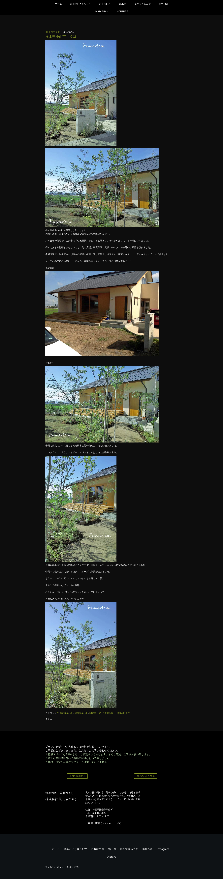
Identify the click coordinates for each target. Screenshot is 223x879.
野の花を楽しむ (65, 713)
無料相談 (163, 4)
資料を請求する (77, 776)
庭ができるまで (142, 4)
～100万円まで (122, 713)
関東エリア (95, 713)
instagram (101, 11)
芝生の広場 (107, 713)
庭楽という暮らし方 (80, 4)
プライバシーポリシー (55, 866)
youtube (122, 11)
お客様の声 (105, 4)
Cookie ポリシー (74, 866)
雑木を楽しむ (81, 713)
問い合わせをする (146, 776)
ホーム (58, 4)
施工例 (122, 4)
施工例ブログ (53, 32)
